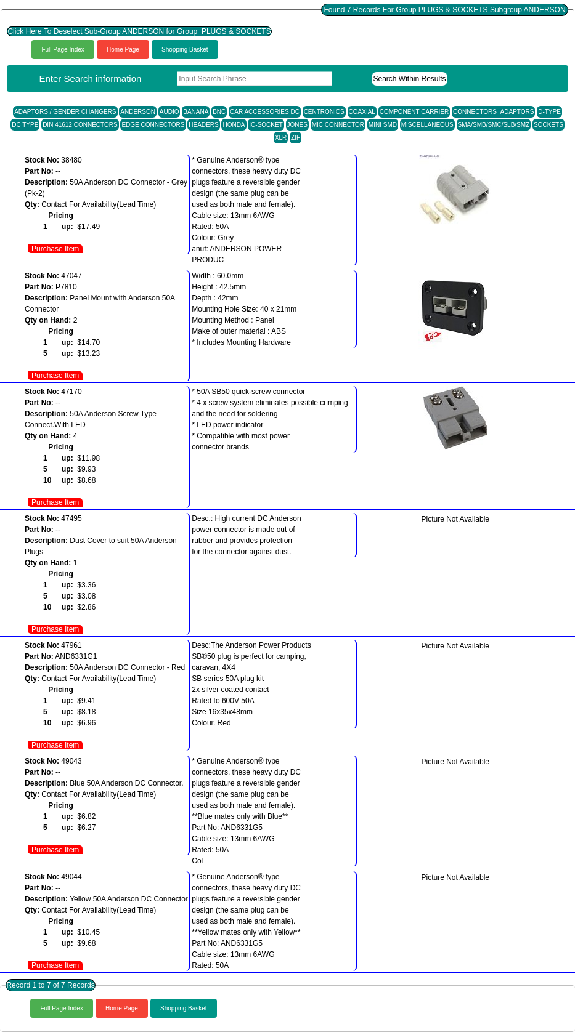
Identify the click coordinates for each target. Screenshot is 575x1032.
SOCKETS (548, 124)
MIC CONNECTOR (338, 124)
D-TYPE (549, 111)
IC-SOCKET (265, 124)
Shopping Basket (184, 49)
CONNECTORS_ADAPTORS (493, 111)
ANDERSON (137, 111)
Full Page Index (62, 49)
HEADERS (203, 124)
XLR (281, 137)
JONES (297, 124)
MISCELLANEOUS (427, 124)
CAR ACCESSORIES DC (265, 111)
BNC (219, 111)
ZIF (295, 137)
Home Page (123, 49)
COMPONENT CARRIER (414, 111)
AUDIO (169, 111)
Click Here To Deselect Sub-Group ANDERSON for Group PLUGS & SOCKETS (139, 31)
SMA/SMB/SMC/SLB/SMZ (494, 124)
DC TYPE (25, 124)
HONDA (233, 124)
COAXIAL (362, 111)
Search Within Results (409, 79)
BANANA (195, 111)
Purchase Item (55, 248)
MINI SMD (383, 124)
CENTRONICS (324, 111)
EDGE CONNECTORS (152, 124)
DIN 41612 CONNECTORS (80, 124)
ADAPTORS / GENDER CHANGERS (65, 111)
